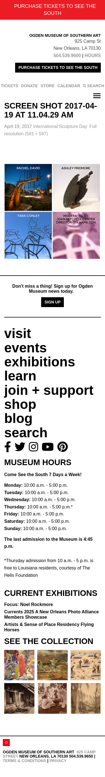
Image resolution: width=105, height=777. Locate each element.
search (26, 432)
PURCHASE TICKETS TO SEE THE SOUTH (57, 67)
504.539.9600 (67, 55)
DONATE (29, 86)
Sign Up (53, 302)
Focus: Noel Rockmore (28, 604)
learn (20, 375)
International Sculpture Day (60, 126)
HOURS (93, 55)
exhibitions (39, 361)
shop (20, 404)
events (25, 347)
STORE (47, 86)
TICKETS (9, 86)
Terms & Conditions (24, 760)
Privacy (57, 760)
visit (17, 333)
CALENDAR (68, 86)
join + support (49, 390)
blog (18, 418)
